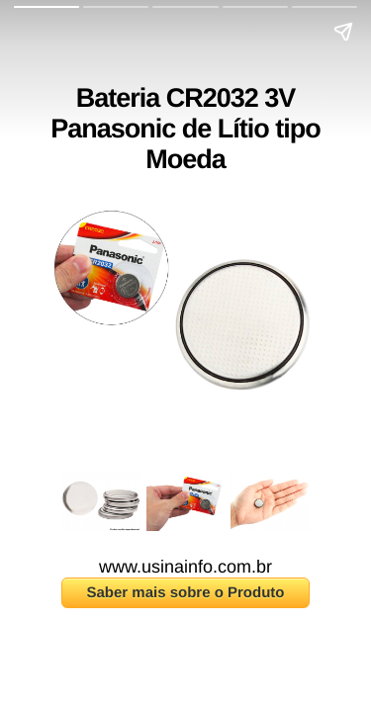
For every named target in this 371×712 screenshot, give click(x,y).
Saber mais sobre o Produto (185, 592)
